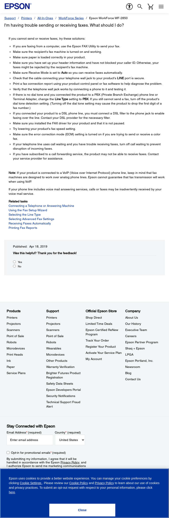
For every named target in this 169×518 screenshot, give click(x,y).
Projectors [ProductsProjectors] (14, 323)
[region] (84, 493)
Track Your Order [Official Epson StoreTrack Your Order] (97, 340)
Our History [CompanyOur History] (133, 323)
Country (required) (68, 432)
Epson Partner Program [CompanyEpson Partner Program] (141, 342)
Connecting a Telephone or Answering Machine (41, 206)
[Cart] (150, 6)
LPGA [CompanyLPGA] (129, 354)
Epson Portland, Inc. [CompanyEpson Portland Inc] (139, 360)
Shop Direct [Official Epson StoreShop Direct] (94, 317)
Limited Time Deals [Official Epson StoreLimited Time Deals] (99, 323)
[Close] (82, 510)
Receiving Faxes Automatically (30, 223)
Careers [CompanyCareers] (130, 336)
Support (10, 18)
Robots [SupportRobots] (51, 342)
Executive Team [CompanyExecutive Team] (136, 330)
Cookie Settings (31, 483)
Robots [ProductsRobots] (12, 342)
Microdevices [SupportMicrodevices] (55, 354)
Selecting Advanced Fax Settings (31, 219)
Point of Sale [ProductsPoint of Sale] (15, 336)
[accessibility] (129, 6)
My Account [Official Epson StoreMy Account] (94, 359)
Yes (20, 262)
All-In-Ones (45, 18)
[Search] (139, 6)
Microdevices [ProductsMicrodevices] (16, 348)
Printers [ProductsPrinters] (12, 317)
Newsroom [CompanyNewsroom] (132, 367)
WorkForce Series (71, 18)
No (19, 266)
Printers (26, 18)
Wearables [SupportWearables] (53, 348)
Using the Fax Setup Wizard (28, 210)
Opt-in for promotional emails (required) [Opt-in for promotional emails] (38, 452)
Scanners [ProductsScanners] (13, 330)
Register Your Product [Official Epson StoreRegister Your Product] (101, 346)
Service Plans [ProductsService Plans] (16, 373)
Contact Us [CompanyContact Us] (133, 379)
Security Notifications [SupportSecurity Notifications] (60, 396)
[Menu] (161, 6)
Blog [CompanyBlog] (128, 373)
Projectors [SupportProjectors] (53, 323)
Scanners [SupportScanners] (52, 330)
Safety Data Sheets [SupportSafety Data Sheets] (59, 383)
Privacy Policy (70, 462)
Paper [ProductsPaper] (11, 367)
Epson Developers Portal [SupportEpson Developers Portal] (63, 389)
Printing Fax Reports (23, 228)
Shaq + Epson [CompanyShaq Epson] (135, 348)
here (12, 492)
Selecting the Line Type (25, 214)
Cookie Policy (78, 483)
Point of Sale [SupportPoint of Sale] (55, 336)
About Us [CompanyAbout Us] (131, 317)
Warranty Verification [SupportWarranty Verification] (60, 367)
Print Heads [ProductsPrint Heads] (15, 354)
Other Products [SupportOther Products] (56, 360)
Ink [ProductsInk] (9, 360)
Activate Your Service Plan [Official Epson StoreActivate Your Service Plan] (104, 353)
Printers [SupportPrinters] (51, 317)
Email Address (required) (24, 432)
